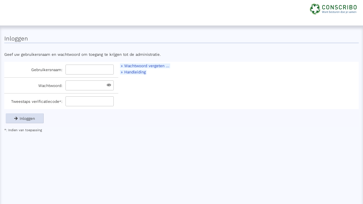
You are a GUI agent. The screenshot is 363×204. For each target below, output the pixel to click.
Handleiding (135, 72)
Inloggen (24, 118)
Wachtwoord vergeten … (146, 65)
